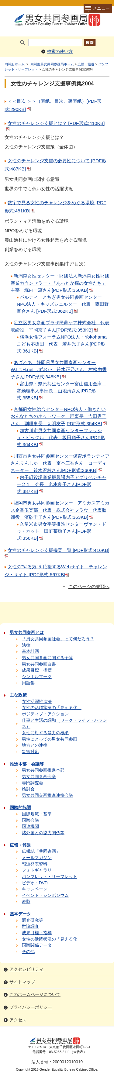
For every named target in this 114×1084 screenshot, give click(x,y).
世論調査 (30, 926)
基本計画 (30, 651)
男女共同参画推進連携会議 (47, 795)
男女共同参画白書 (39, 664)
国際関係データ (37, 945)
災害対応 (30, 751)
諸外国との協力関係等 (43, 833)
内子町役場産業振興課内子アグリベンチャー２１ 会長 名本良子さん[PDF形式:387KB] (61, 484)
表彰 (26, 901)
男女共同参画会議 (39, 776)
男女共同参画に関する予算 (47, 658)
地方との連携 (34, 745)
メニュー (97, 8)
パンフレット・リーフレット (49, 876)
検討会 (28, 789)
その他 (28, 951)
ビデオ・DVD (35, 883)
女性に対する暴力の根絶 (45, 733)
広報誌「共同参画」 (41, 851)
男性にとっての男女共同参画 (49, 739)
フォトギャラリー (39, 870)
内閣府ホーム (15, 64)
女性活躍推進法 (37, 701)
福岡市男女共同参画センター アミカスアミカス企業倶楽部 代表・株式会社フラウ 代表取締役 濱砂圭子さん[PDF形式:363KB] (60, 509)
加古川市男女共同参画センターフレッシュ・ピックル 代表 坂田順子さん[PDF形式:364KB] (61, 437)
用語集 (28, 683)
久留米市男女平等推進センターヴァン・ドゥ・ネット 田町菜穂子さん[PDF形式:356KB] (61, 531)
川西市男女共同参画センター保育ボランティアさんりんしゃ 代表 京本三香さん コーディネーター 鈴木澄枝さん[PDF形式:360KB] (60, 463)
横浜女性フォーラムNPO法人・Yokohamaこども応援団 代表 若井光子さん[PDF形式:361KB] (62, 343)
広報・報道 (86, 64)
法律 (26, 645)
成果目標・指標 (37, 670)
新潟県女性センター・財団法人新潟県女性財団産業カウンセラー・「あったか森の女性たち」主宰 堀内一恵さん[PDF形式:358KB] (60, 282)
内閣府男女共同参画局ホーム (52, 64)
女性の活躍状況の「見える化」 (51, 707)
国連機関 (30, 826)
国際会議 (30, 820)
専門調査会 (32, 783)
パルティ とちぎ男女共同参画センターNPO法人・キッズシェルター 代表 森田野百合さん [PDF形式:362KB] (63, 304)
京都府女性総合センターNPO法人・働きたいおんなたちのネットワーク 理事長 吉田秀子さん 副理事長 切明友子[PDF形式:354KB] (59, 416)
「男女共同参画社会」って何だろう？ (58, 639)
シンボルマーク (37, 676)
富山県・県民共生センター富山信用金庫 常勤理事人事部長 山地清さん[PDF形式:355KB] (61, 390)
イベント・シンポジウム (45, 895)
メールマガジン (37, 857)
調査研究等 (32, 920)
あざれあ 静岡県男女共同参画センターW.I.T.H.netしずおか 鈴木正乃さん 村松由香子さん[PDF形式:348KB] (59, 369)
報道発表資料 (34, 864)
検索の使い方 (60, 51)
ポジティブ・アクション (45, 714)
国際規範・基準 (37, 814)
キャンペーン (34, 889)
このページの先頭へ (88, 586)
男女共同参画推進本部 (43, 770)
